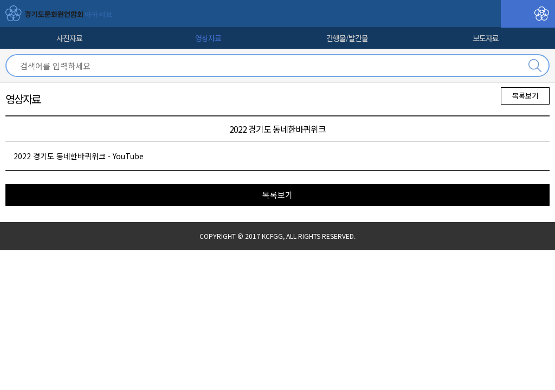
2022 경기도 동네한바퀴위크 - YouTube (79, 156)
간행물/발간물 (347, 37)
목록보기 (525, 95)
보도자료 (486, 37)
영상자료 (208, 37)
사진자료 (69, 37)
